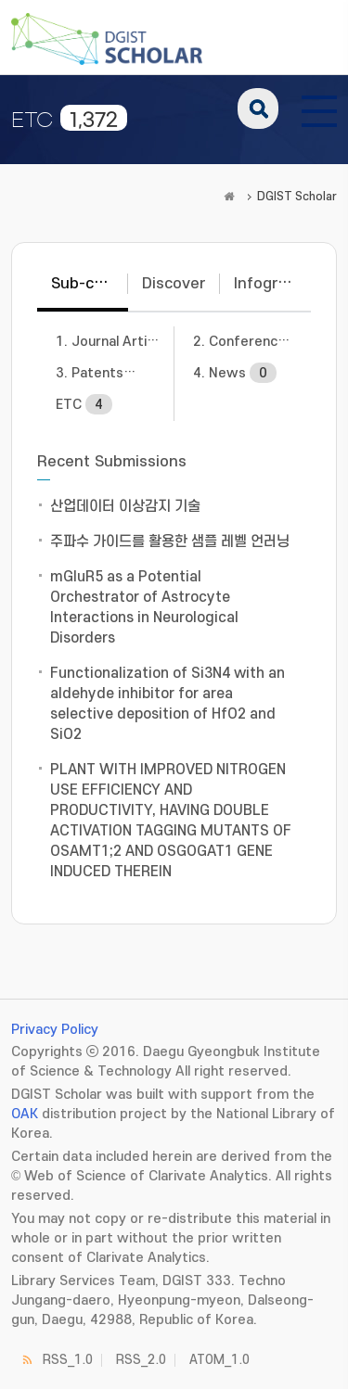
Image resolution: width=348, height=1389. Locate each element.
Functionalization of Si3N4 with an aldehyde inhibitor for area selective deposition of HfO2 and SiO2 (167, 704)
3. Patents (113, 373)
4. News (235, 373)
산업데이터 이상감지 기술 (125, 506)
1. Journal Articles (115, 341)
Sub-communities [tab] (89, 283)
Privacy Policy (54, 1030)
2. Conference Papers (252, 341)
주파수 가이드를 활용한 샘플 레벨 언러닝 (170, 541)
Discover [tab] (173, 283)
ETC (84, 404)
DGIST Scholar (297, 196)
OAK (24, 1114)
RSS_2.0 (141, 1360)
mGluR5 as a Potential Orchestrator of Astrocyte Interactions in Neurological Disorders (144, 607)
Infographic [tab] (272, 283)
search (258, 108)
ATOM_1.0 (219, 1360)
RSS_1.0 (68, 1360)
